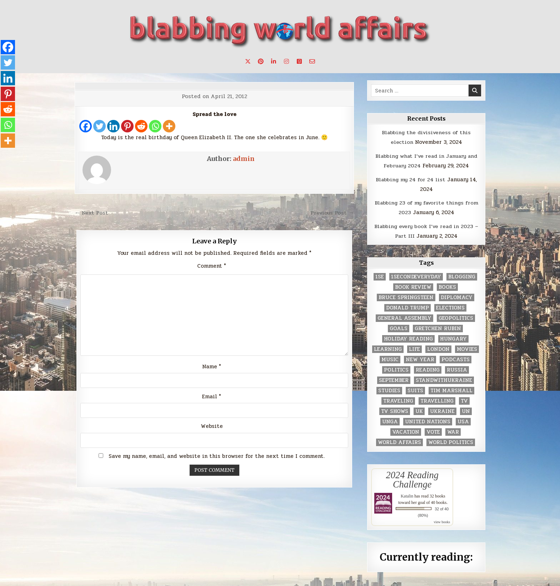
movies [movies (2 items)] (467, 347)
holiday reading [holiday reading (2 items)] (408, 336)
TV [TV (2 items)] (464, 399)
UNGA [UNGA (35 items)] (390, 419)
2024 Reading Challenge (412, 478)
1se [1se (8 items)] (379, 274)
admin (244, 159)
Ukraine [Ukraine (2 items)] (442, 409)
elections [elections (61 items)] (450, 305)
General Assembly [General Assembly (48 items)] (404, 316)
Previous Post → (331, 212)
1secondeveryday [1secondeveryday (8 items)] (416, 274)
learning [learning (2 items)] (388, 347)
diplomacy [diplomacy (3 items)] (456, 295)
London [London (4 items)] (438, 347)
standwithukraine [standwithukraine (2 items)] (444, 378)
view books (442, 519)
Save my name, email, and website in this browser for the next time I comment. (217, 455)
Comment (211, 265)
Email (211, 396)
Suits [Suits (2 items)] (415, 388)
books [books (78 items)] (447, 285)
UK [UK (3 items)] (419, 409)
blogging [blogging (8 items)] (461, 274)
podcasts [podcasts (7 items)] (455, 357)
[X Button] (248, 61)
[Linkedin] (113, 126)
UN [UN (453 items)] (466, 409)
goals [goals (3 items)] (399, 326)
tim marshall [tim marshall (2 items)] (451, 388)
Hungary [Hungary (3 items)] (453, 336)
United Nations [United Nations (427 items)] (427, 419)
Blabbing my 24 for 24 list (410, 178)
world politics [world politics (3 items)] (450, 440)
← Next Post (92, 212)
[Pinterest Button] (261, 61)
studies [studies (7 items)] (389, 388)
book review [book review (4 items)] (413, 285)
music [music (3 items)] (390, 357)
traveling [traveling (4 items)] (398, 399)
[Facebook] (85, 126)
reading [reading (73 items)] (428, 368)
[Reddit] (141, 126)
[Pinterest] (127, 126)
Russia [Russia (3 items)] (457, 368)
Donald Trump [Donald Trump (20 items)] (407, 305)
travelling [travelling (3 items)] (437, 399)
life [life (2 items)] (414, 347)
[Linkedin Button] (274, 61)
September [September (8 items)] (394, 378)
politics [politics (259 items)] (396, 368)
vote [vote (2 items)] (433, 430)
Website (212, 426)
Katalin (407, 493)
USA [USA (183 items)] (463, 419)
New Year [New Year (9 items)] (420, 357)
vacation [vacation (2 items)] (405, 430)
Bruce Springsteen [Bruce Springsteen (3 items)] (406, 295)
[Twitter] (99, 126)
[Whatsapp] (155, 126)
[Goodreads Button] (299, 61)
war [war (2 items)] (453, 430)
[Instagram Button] (286, 61)
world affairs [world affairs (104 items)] (399, 440)
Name (211, 366)
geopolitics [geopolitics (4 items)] (456, 316)
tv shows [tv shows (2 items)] (394, 409)
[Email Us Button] (312, 61)
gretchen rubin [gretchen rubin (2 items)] (438, 326)
